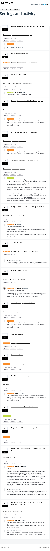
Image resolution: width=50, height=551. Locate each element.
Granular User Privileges (18, 74)
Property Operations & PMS (17, 35)
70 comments (7, 169)
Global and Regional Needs (17, 312)
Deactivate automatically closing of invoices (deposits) (27, 26)
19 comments (13, 62)
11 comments (7, 110)
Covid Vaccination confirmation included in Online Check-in (28, 449)
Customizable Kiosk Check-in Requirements (24, 407)
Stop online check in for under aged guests (24, 428)
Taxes (24, 312)
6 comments (7, 141)
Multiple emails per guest (19, 270)
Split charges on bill (17, 242)
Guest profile (21, 215)
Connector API (19, 384)
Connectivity (13, 384)
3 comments (7, 457)
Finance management (27, 35)
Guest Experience (15, 110)
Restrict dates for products (19, 54)
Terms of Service (45, 547)
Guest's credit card (17, 334)
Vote (5, 29)
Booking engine (23, 110)
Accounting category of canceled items (23, 303)
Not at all (6, 41)
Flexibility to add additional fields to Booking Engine (27, 101)
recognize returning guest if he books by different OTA (28, 207)
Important (13, 41)
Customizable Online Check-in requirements (24, 160)
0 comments (7, 35)
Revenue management (33, 62)
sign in (44, 4)
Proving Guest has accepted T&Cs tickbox (24, 132)
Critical (21, 41)
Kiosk (27, 416)
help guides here (28, 197)
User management (28, 83)
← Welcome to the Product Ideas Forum (10, 9)
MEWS (40, 547)
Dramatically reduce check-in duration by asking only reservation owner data (27, 503)
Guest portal (22, 169)
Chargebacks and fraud (21, 141)
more (37, 200)
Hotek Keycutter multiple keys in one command (25, 376)
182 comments (7, 83)
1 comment (6, 215)
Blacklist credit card (17, 355)
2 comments (7, 279)
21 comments (14, 416)
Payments (14, 141)
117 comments (14, 251)
